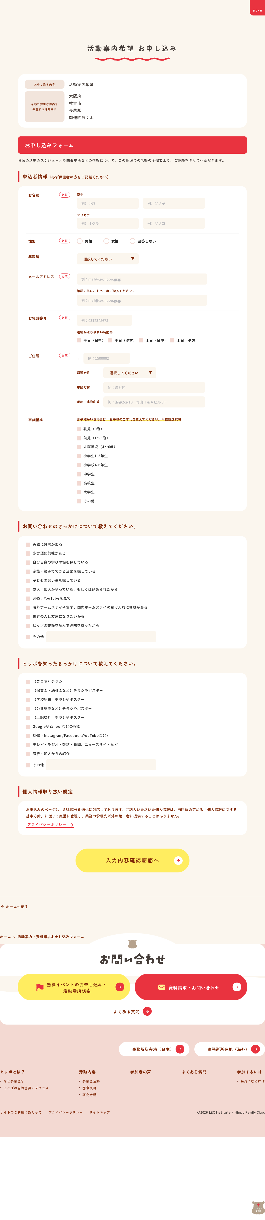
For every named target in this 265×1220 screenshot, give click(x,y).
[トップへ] (46, 1132)
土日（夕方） (188, 340)
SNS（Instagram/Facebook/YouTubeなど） (71, 735)
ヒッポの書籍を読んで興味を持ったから (66, 625)
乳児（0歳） (93, 428)
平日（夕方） (126, 340)
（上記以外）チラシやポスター (59, 717)
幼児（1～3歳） (96, 437)
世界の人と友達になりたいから (59, 616)
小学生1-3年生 (95, 455)
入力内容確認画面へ (132, 860)
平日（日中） (94, 340)
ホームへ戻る (17, 906)
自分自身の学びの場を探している (60, 562)
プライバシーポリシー (46, 825)
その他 (89, 500)
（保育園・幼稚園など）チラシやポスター (68, 690)
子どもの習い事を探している (57, 580)
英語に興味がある (47, 544)
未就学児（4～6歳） (100, 446)
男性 (88, 241)
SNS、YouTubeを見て (52, 598)
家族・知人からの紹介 (51, 753)
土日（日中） (157, 340)
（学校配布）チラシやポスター (59, 699)
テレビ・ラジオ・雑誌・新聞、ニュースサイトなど (75, 744)
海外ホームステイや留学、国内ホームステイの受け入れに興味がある (90, 607)
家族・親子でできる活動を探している (64, 571)
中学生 (89, 473)
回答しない (147, 241)
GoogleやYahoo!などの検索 (56, 726)
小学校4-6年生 (95, 464)
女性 (115, 241)
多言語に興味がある (49, 553)
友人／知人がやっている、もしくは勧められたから (75, 589)
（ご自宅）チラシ (47, 681)
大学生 (89, 491)
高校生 (89, 483)
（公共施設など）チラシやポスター (62, 708)
